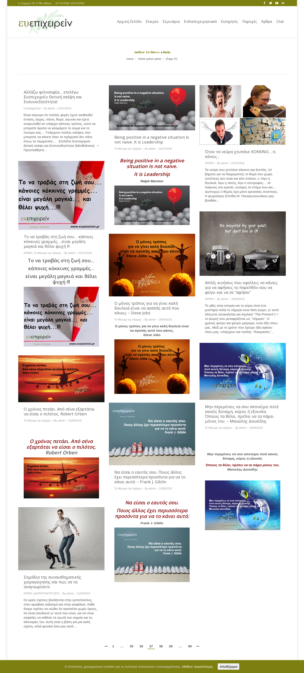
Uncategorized (32, 108)
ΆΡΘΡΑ (209, 163)
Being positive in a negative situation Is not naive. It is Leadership (151, 139)
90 (190, 646)
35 (131, 646)
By (49, 108)
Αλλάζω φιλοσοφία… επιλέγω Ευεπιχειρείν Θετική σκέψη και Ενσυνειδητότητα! (53, 97)
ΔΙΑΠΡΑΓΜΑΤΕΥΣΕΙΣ (46, 593)
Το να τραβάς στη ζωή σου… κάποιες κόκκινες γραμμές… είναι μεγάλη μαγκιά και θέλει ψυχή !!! (58, 241)
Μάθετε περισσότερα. (198, 666)
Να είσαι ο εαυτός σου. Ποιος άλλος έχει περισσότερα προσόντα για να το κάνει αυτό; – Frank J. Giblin (149, 477)
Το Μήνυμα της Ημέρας (127, 148)
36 (141, 646)
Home (130, 58)
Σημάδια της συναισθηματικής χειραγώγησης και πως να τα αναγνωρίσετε (52, 582)
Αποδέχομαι (228, 666)
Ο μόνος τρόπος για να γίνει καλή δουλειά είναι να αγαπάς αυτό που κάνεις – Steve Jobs (146, 308)
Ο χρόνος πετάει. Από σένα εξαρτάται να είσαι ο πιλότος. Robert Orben (59, 411)
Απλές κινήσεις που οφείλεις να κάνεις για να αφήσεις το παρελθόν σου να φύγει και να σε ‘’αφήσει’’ (241, 287)
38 (161, 646)
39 (171, 646)
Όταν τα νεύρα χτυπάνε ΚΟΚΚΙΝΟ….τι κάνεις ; (240, 154)
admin (165, 52)
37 (151, 646)
